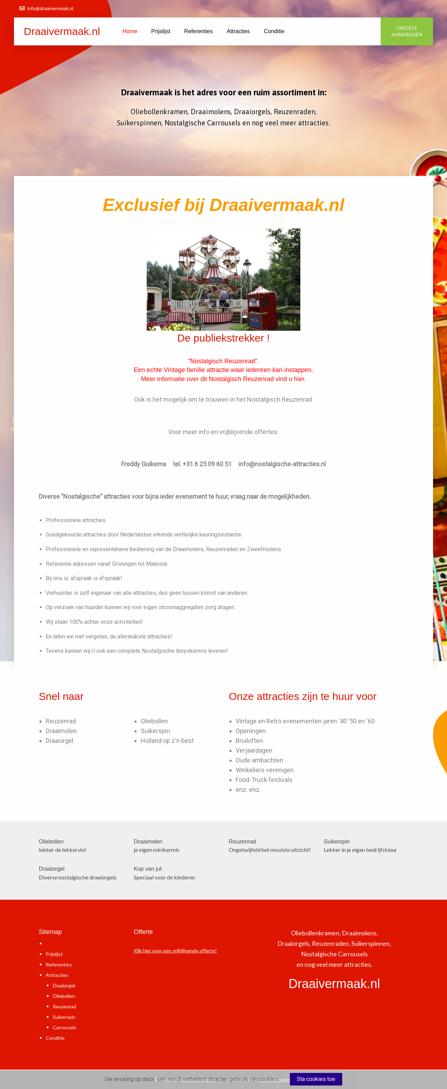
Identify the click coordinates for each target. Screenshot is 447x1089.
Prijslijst (160, 31)
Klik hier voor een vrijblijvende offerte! (175, 950)
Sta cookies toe (316, 1079)
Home (129, 31)
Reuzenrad (61, 721)
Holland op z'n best (167, 740)
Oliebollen (154, 721)
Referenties (198, 31)
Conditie (274, 31)
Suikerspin (155, 730)
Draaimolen (61, 730)
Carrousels (64, 1027)
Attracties (238, 31)
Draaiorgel (59, 740)
